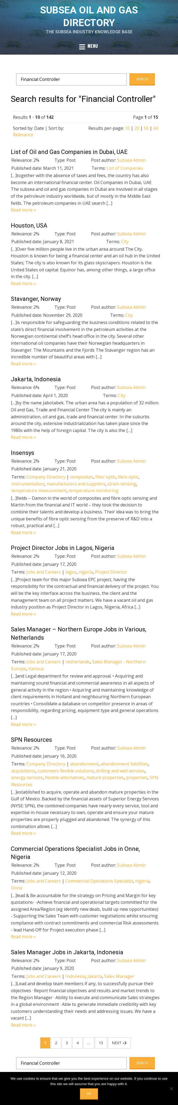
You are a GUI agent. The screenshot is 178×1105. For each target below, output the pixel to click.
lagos (70, 572)
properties (137, 777)
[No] (171, 1088)
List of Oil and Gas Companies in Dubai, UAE (69, 152)
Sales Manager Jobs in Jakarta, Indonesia (67, 952)
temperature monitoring (93, 491)
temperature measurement (39, 491)
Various (36, 669)
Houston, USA (29, 225)
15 (101, 1042)
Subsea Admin (131, 160)
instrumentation (27, 484)
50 (146, 128)
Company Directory (45, 477)
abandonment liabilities (124, 764)
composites (81, 477)
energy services (27, 777)
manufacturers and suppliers (76, 484)
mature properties (105, 777)
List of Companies (125, 168)
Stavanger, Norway (36, 299)
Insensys (22, 452)
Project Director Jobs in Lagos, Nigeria (62, 548)
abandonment (84, 764)
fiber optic (105, 477)
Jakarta (95, 976)
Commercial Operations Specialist (99, 881)
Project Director (111, 572)
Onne (16, 888)
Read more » (23, 210)
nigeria (86, 572)
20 (136, 128)
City (125, 241)
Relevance (23, 135)
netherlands (77, 662)
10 (127, 128)
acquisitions (23, 771)
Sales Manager (119, 976)
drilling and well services (120, 771)
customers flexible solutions (65, 771)
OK (89, 1094)
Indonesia (75, 976)
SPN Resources (31, 739)
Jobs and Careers (43, 572)
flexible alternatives (64, 777)
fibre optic (128, 477)
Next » (118, 1042)
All (155, 128)
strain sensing (121, 484)
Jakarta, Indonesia (36, 379)
